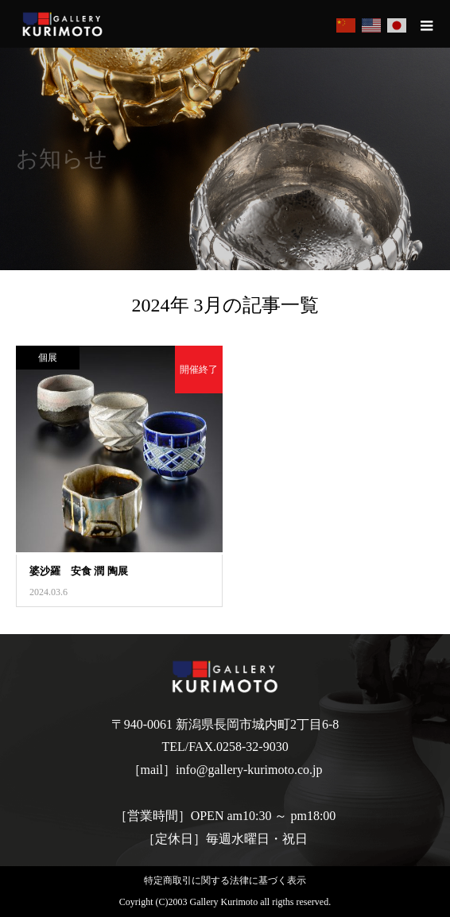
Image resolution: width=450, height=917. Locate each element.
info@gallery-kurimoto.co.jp (249, 769)
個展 (47, 357)
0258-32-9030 (252, 746)
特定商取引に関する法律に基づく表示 (225, 880)
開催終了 (199, 369)
